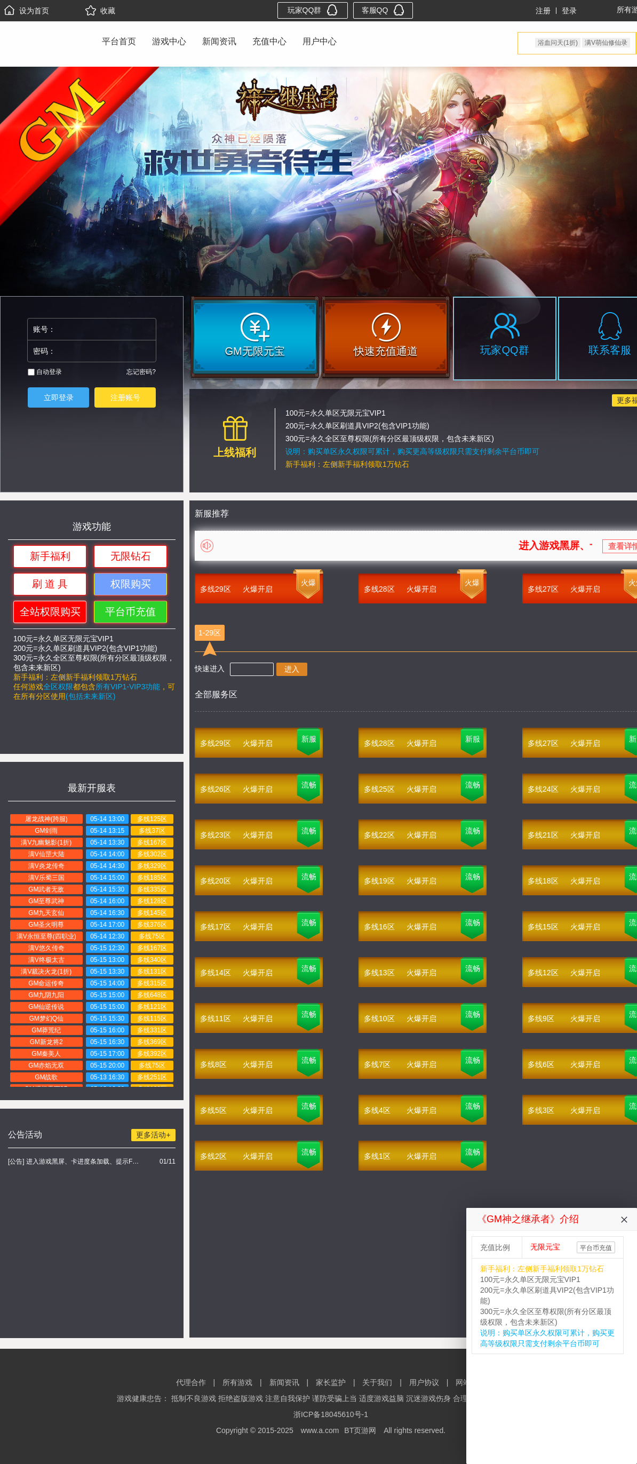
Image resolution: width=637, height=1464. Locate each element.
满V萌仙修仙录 (606, 42)
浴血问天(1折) (558, 42)
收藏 (100, 10)
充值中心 (269, 41)
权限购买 (130, 584)
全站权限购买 (50, 611)
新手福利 (50, 556)
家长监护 (331, 1382)
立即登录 (59, 397)
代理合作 (191, 1382)
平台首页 (119, 41)
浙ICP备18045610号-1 (330, 1414)
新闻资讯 (219, 41)
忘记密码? (141, 372)
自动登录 (45, 372)
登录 (569, 10)
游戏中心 (169, 41)
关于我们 (377, 1382)
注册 (543, 10)
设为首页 (26, 10)
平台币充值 (130, 611)
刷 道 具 (50, 584)
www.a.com (320, 1430)
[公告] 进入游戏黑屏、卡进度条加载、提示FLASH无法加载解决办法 (75, 1161)
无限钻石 (130, 556)
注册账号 (125, 397)
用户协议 (424, 1382)
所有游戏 (237, 1382)
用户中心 (319, 41)
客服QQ (383, 9)
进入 (291, 669)
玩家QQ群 (313, 9)
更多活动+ (153, 1135)
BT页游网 (360, 1430)
